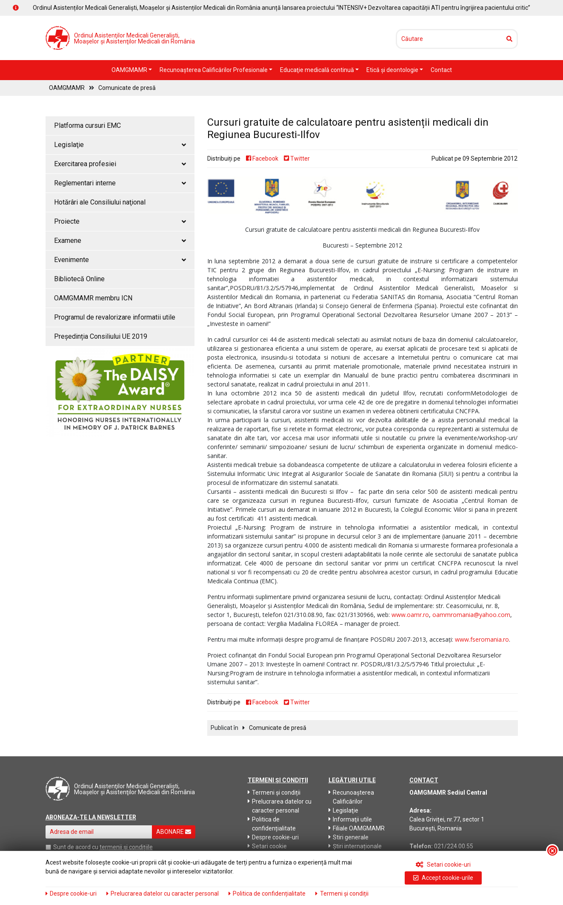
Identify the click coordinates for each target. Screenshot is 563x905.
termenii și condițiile (126, 847)
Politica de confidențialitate (272, 824)
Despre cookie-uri (273, 837)
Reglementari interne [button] (120, 183)
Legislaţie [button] (120, 145)
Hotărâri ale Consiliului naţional (100, 202)
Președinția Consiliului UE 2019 (100, 336)
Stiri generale (349, 837)
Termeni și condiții (274, 792)
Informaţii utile (350, 819)
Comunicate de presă (127, 87)
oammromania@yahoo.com (471, 615)
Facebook (262, 158)
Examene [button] (120, 240)
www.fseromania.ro (482, 639)
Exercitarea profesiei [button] (120, 164)
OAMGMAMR (130, 69)
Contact (441, 69)
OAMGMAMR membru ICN (93, 298)
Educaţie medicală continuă (317, 69)
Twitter (297, 158)
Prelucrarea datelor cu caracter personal (280, 806)
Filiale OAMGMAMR (357, 828)
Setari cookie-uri (443, 864)
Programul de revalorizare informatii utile (114, 317)
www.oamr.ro (410, 615)
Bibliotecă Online (79, 279)
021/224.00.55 (453, 846)
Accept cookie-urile (443, 877)
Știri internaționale (355, 846)
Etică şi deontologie (393, 69)
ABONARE (173, 831)
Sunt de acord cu (75, 847)
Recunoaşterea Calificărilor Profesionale (214, 69)
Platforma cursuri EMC (87, 125)
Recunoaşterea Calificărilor (351, 797)
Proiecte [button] (120, 221)
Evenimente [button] (120, 260)
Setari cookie (267, 846)
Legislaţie (343, 810)
